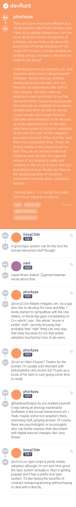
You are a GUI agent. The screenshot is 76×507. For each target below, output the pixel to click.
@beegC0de (20, 304)
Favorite (67, 205)
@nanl (15, 362)
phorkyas (23, 16)
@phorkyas (19, 462)
